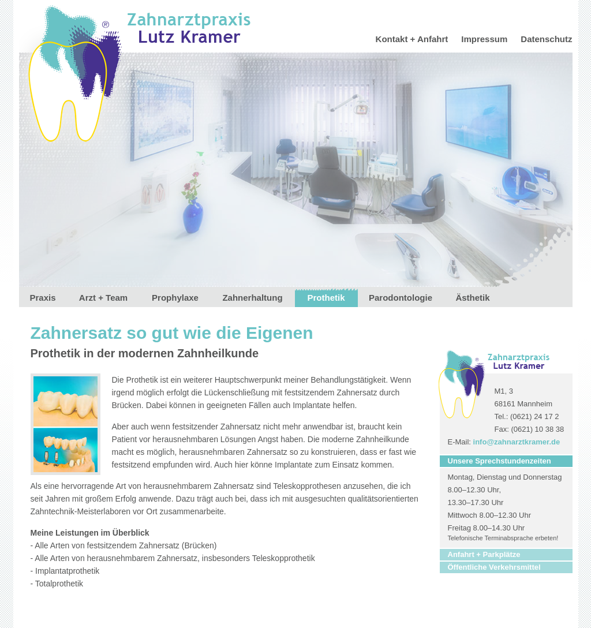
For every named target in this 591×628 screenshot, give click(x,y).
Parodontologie (400, 297)
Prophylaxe (175, 297)
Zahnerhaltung (252, 297)
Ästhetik (472, 297)
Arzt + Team (103, 297)
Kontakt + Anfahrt (412, 39)
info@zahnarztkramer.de (516, 442)
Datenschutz (546, 39)
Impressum (484, 39)
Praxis (42, 297)
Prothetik (326, 297)
